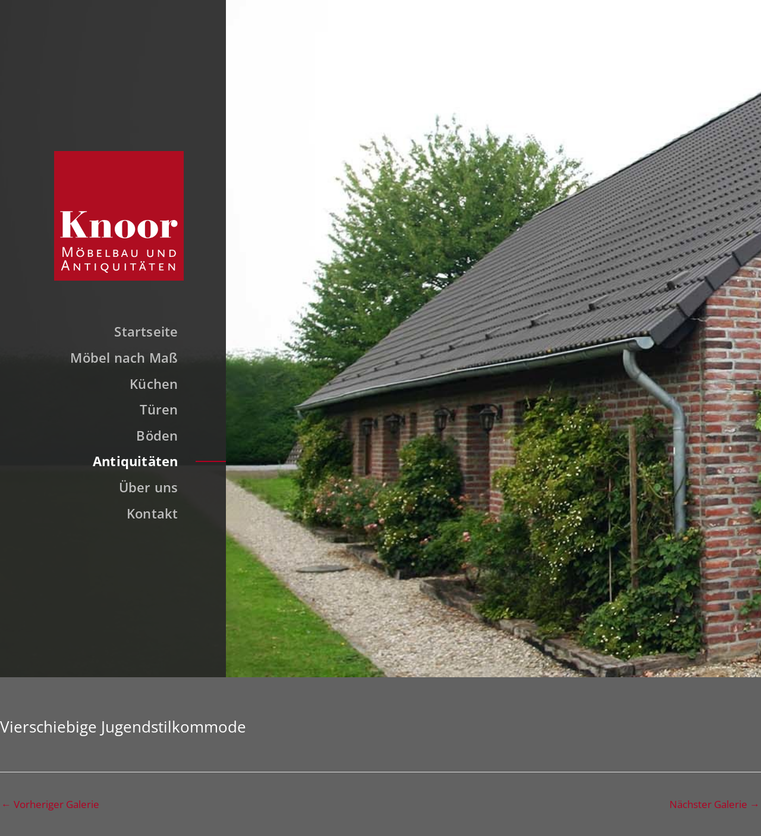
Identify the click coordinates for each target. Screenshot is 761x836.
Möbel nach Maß (124, 357)
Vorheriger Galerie (50, 804)
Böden (157, 435)
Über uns (148, 487)
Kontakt (152, 513)
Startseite (146, 331)
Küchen (154, 383)
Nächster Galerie (714, 804)
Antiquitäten (135, 461)
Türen (159, 409)
